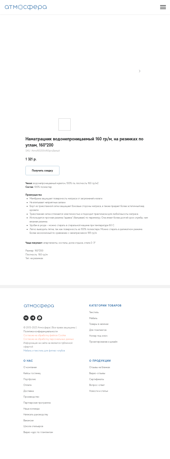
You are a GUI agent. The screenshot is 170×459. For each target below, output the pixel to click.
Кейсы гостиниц (32, 373)
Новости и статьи (98, 391)
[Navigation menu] (163, 7)
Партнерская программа (37, 402)
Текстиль (94, 312)
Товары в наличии (98, 324)
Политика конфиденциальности (40, 331)
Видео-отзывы (97, 373)
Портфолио (29, 379)
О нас (28, 360)
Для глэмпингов (97, 330)
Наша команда (31, 408)
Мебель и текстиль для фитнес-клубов (44, 350)
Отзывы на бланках (99, 367)
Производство (31, 396)
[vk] (26, 317)
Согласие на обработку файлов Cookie (44, 335)
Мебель (93, 318)
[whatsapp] (39, 317)
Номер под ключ (98, 335)
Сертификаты (96, 379)
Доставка (28, 391)
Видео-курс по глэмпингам (38, 432)
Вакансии (28, 420)
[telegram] (32, 317)
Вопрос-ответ (97, 385)
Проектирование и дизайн (103, 341)
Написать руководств (35, 414)
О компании (30, 367)
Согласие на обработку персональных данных (48, 339)
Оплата (27, 385)
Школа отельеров (33, 426)
